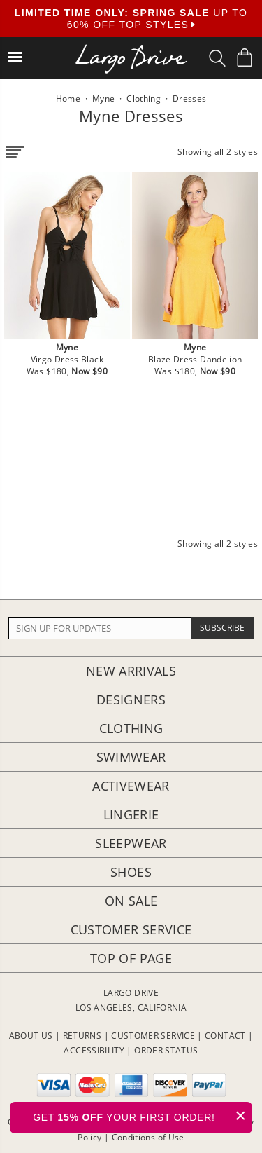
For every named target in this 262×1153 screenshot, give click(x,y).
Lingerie (131, 814)
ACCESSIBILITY (94, 1050)
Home (68, 98)
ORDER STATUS (166, 1050)
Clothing (131, 728)
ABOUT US (31, 1036)
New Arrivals (131, 670)
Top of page (131, 958)
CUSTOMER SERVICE (153, 1036)
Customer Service (131, 929)
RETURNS (82, 1036)
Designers (131, 699)
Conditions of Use (148, 1137)
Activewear (131, 785)
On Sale (131, 900)
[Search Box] (217, 58)
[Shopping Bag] (244, 57)
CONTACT (225, 1036)
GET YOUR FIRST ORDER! (142, 1115)
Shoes (131, 872)
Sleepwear (130, 843)
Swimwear (131, 757)
